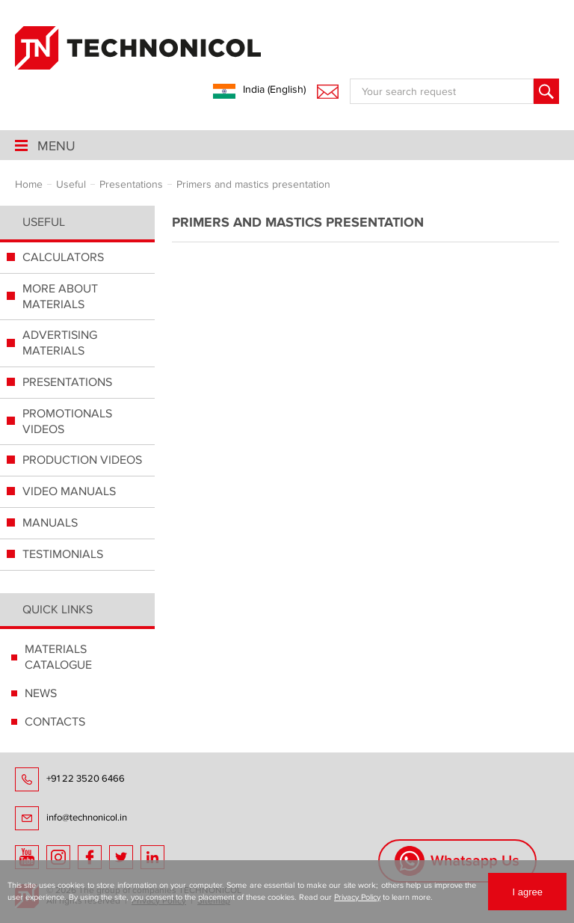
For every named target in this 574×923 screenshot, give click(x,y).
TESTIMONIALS (62, 554)
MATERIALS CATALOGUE (58, 657)
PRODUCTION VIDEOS (82, 460)
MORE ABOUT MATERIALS (60, 296)
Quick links (57, 609)
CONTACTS (55, 721)
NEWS (41, 693)
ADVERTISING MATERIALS (59, 343)
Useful (43, 222)
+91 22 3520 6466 (85, 779)
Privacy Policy (357, 897)
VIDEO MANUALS (69, 491)
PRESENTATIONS (67, 382)
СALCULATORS (63, 257)
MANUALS (50, 522)
